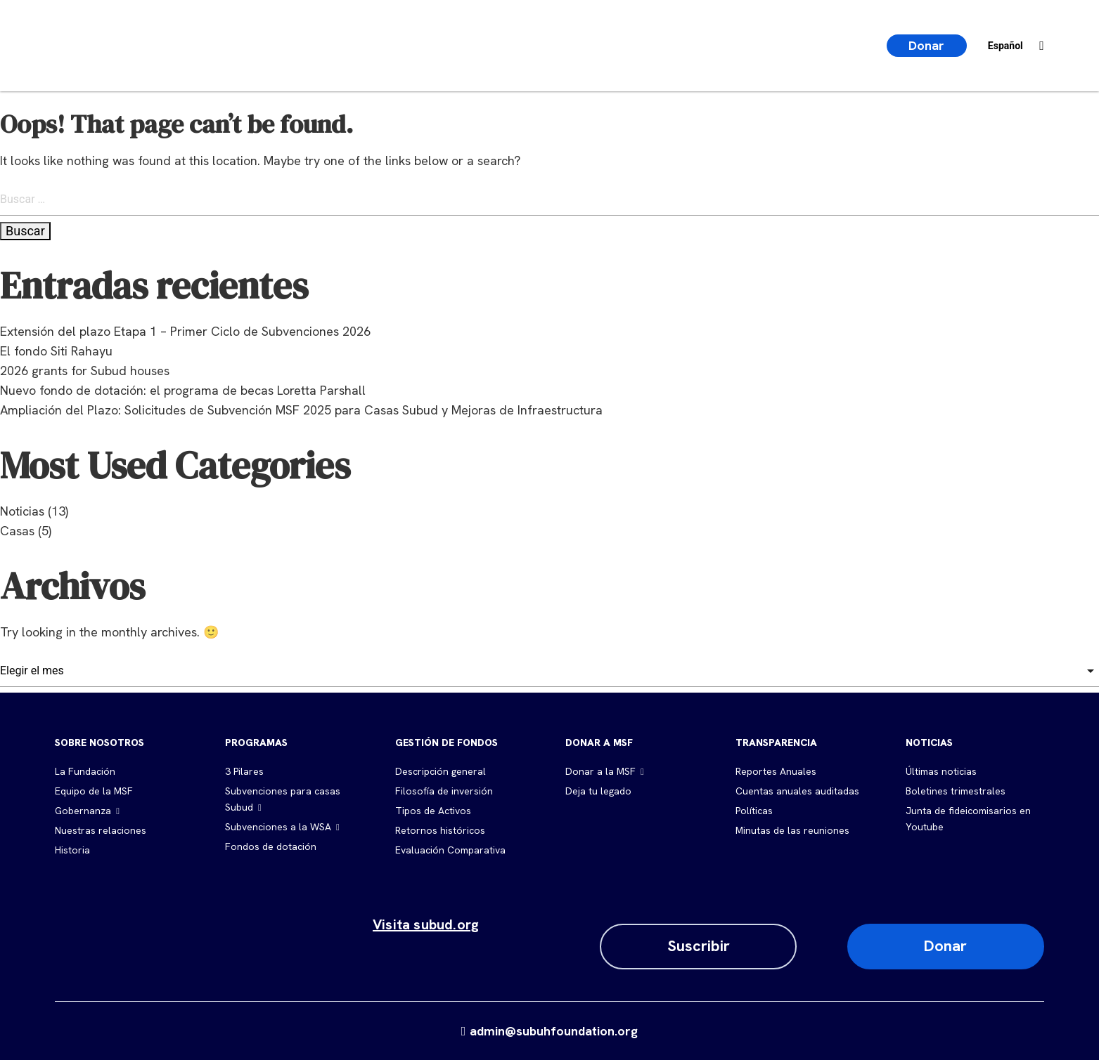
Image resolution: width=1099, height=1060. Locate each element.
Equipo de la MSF (94, 791)
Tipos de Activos (433, 810)
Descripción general (440, 771)
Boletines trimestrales (955, 791)
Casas (17, 531)
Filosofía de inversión (444, 791)
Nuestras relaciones (100, 830)
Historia (72, 850)
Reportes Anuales (775, 771)
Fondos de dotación (270, 846)
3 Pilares (244, 771)
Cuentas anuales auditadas (797, 791)
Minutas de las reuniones (792, 830)
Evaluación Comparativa (450, 850)
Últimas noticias (941, 771)
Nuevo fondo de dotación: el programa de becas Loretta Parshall (183, 390)
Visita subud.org (426, 924)
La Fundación (85, 771)
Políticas (754, 810)
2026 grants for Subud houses (84, 370)
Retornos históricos (440, 830)
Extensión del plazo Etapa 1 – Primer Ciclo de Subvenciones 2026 (185, 331)
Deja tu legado (598, 791)
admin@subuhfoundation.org (549, 1031)
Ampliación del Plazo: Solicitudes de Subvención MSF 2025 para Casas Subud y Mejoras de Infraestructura (301, 410)
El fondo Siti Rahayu (56, 351)
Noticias (22, 511)
